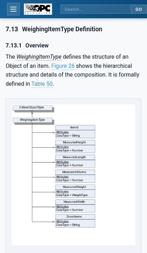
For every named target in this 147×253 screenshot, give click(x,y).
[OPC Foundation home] (38, 9)
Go (138, 9)
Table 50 (42, 83)
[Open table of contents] (13, 9)
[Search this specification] (95, 9)
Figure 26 (63, 66)
